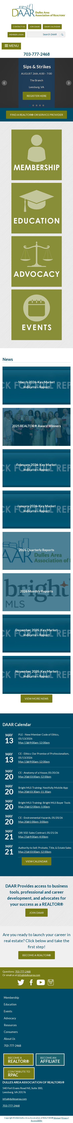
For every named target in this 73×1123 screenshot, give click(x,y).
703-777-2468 (36, 54)
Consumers (11, 1031)
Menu (11, 46)
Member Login (16, 35)
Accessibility (36, 1120)
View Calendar (36, 861)
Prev (4, 83)
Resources (10, 1025)
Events (8, 1011)
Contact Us (19, 26)
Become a (18, 1060)
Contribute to (19, 1073)
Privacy (65, 1118)
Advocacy (10, 1018)
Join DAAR (35, 26)
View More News (36, 698)
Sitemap (57, 1118)
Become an (50, 1060)
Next (68, 83)
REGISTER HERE (36, 95)
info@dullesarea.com (29, 975)
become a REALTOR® (36, 955)
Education (10, 1004)
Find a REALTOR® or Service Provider (36, 114)
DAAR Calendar (52, 26)
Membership (11, 997)
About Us (9, 1038)
